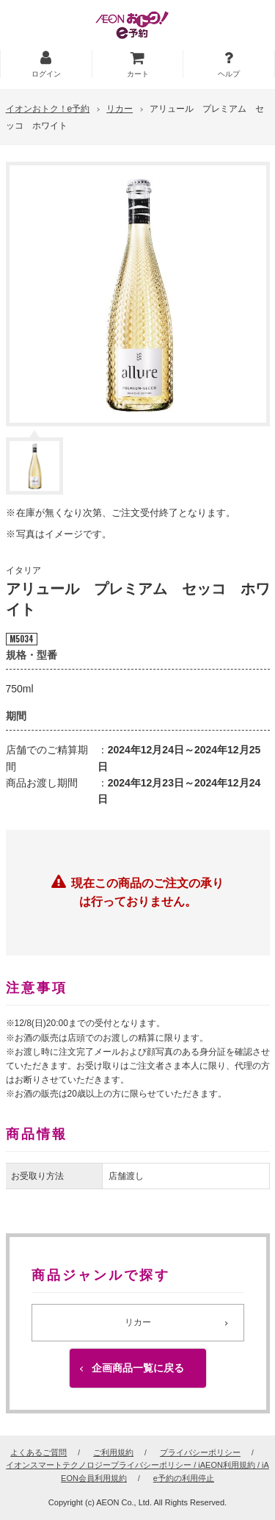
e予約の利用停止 (183, 1478)
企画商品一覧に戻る (138, 1368)
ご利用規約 (113, 1452)
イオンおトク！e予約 (48, 109)
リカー (119, 109)
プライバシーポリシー (200, 1452)
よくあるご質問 (38, 1452)
